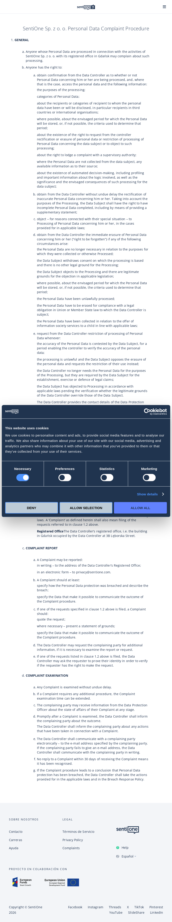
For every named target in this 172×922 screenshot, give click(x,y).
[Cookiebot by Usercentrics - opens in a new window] (147, 411)
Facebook (75, 907)
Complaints (71, 848)
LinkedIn (156, 912)
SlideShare (136, 912)
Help (125, 847)
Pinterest (156, 907)
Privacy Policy (72, 840)
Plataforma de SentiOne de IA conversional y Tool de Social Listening (86, 7)
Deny (31, 508)
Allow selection (86, 508)
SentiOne (35, 907)
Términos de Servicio (78, 831)
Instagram (95, 907)
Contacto (15, 831)
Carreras (15, 840)
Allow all (140, 508)
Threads (115, 907)
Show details (147, 494)
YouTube (116, 912)
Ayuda (13, 848)
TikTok (139, 907)
